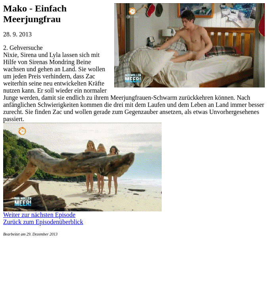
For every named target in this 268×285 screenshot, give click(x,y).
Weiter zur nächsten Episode (39, 214)
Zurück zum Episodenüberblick (43, 221)
